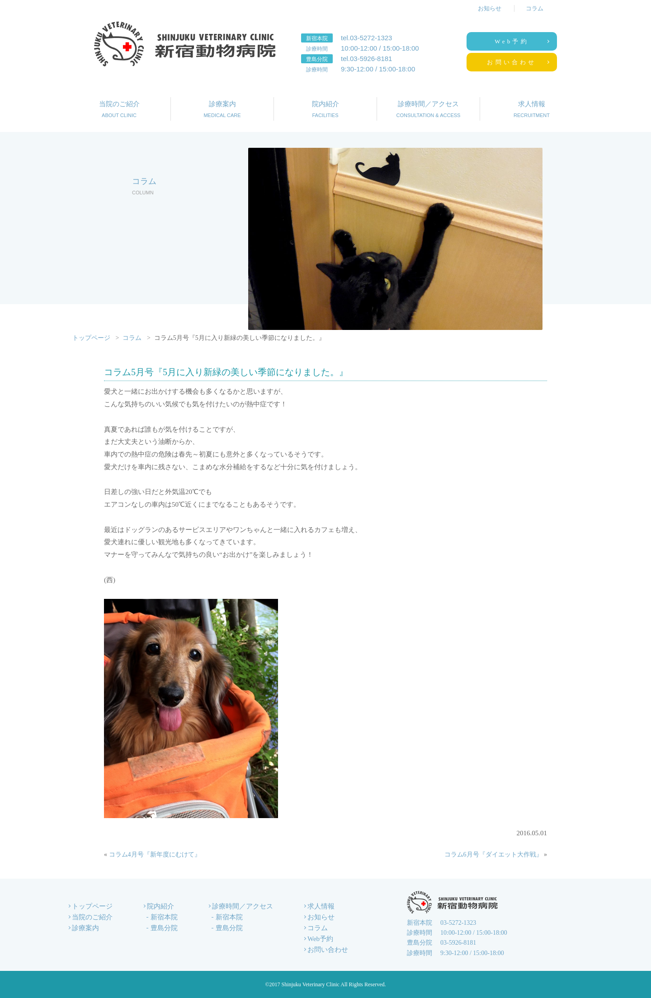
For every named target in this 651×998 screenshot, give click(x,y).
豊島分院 (164, 928)
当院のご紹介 (119, 110)
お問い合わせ (511, 62)
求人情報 (531, 110)
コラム (534, 8)
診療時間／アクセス (428, 110)
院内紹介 (325, 110)
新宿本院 (164, 917)
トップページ (91, 337)
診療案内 (222, 110)
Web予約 (512, 41)
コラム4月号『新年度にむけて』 (155, 854)
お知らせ (489, 8)
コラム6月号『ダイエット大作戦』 (493, 854)
